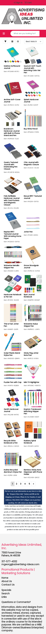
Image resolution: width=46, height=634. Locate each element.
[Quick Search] (25, 33)
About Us (6, 581)
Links (4, 597)
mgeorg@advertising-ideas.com (20, 564)
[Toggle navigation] (3, 33)
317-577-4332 (9, 561)
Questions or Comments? (16, 602)
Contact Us (7, 584)
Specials (6, 590)
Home (4, 578)
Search (5, 593)
